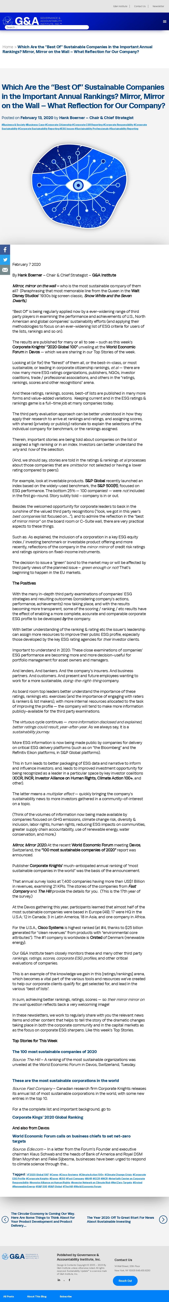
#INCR (104, 1178)
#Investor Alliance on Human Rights (50, 1182)
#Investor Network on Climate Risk (90, 1182)
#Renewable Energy (23, 1186)
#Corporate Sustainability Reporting (38, 128)
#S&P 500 (41, 1186)
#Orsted (137, 1182)
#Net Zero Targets (121, 1182)
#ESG (62, 1178)
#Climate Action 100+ (91, 1174)
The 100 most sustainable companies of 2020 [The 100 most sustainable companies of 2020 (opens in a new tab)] (54, 1051)
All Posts (8, 1296)
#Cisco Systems (68, 1174)
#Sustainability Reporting (123, 128)
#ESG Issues (67, 128)
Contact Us (140, 6)
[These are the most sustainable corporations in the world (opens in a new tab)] (120, 1080)
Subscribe (66, 1296)
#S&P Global (55, 1186)
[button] (164, 21)
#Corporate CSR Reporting (87, 124)
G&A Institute (120, 6)
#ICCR (96, 1178)
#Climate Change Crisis (118, 1174)
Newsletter (158, 6)
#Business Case (35, 124)
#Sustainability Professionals (92, 128)
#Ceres (54, 1174)
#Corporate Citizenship (58, 124)
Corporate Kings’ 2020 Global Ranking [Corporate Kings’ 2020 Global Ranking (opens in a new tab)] (47, 1117)
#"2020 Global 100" (38, 1174)
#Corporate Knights (37, 1178)
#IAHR (88, 1178)
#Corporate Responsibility (118, 124)
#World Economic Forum (87, 1186)
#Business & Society (13, 124)
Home (7, 47)
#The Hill (68, 1186)
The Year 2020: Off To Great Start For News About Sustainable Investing (120, 1219)
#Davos (54, 1178)
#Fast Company (75, 1178)
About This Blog (37, 1296)
